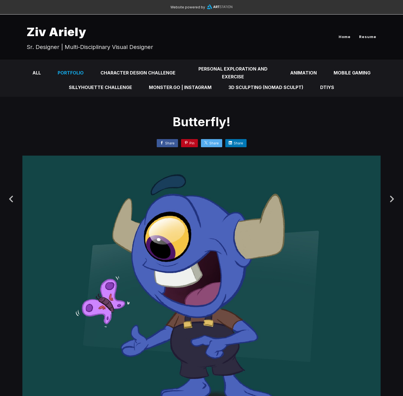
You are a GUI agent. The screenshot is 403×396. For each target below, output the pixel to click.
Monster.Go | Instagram (180, 87)
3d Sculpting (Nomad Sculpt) (265, 87)
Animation (303, 73)
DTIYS (327, 87)
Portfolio (71, 73)
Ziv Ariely (56, 32)
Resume (367, 36)
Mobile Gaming (352, 73)
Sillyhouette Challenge (100, 87)
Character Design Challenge (137, 73)
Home (345, 36)
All (36, 73)
